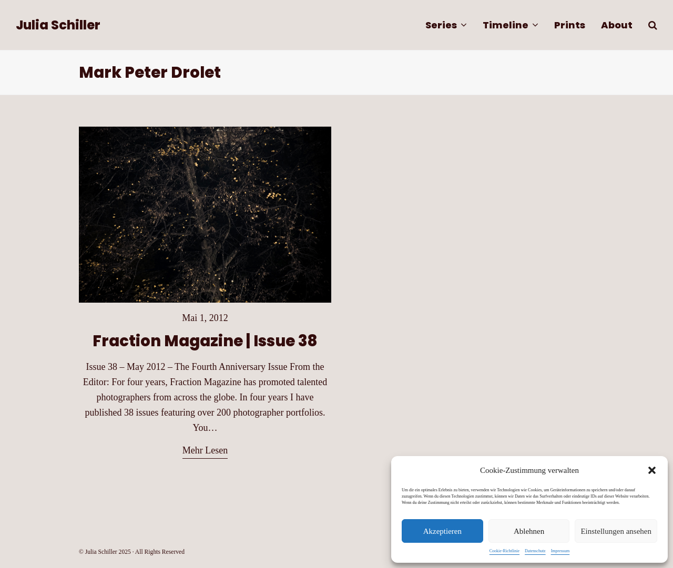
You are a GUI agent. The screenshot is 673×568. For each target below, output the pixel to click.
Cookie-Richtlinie (504, 551)
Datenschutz (535, 551)
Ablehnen (529, 531)
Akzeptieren (442, 531)
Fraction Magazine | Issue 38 (205, 341)
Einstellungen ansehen (615, 531)
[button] (652, 470)
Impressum (560, 551)
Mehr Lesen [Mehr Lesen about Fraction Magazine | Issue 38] (205, 450)
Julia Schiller (58, 25)
